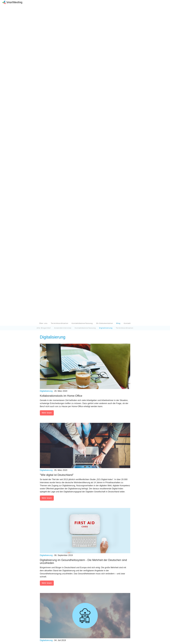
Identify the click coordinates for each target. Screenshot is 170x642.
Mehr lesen (47, 413)
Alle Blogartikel (44, 328)
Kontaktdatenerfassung (82, 323)
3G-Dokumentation (104, 323)
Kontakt (127, 323)
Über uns (43, 323)
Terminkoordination (59, 323)
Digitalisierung (46, 391)
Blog (118, 323)
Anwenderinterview (62, 328)
